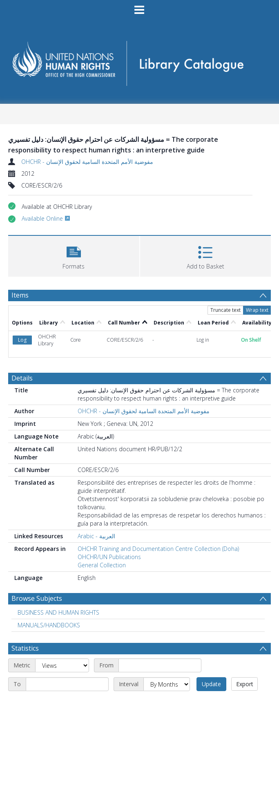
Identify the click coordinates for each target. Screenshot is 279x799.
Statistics (25, 648)
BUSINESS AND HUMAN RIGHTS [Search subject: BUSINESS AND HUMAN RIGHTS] (58, 612)
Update (211, 684)
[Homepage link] (139, 60)
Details (22, 378)
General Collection (102, 565)
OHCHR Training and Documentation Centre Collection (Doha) (158, 549)
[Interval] (166, 684)
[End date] (67, 684)
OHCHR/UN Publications (109, 557)
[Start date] (159, 665)
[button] (73, 255)
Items (20, 295)
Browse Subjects (36, 598)
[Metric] (62, 665)
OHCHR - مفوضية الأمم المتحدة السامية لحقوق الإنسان (87, 162)
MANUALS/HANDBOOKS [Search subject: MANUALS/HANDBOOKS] (49, 625)
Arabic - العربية (96, 536)
